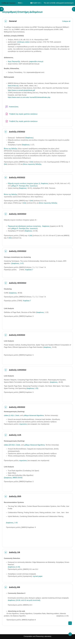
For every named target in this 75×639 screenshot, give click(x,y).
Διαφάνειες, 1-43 (11, 523)
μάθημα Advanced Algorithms (33, 415)
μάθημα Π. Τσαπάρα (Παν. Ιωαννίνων (24, 186)
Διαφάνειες (13, 293)
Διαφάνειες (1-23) (14, 567)
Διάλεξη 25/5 (15, 496)
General (13, 21)
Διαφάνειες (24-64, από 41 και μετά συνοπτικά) (24, 600)
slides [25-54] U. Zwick (12, 445)
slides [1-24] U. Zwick (11, 415)
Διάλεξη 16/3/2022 (17, 214)
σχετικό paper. (38, 576)
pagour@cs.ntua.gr (36, 61)
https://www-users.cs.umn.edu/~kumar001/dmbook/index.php (29, 97)
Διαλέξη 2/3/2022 (17, 132)
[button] (36, 3)
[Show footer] (70, 634)
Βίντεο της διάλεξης (10, 148)
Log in (71, 3)
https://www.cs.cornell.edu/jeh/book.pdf (21, 90)
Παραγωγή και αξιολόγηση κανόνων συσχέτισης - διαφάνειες (29, 226)
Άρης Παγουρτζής (14, 61)
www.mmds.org (13, 85)
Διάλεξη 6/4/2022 (17, 335)
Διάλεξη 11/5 (15, 435)
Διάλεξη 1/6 (14, 552)
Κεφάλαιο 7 (29, 269)
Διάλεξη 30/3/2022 (17, 283)
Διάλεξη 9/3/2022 (17, 177)
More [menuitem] (20, 3)
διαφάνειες (29, 138)
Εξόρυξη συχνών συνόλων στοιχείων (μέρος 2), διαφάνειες (28, 183)
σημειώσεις (23, 424)
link (31, 162)
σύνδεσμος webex (23, 42)
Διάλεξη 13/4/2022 (17, 370)
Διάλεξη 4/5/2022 (17, 407)
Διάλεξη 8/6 (14, 587)
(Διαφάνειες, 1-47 (17, 263)
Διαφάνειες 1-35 (32, 388)
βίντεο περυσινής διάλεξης (32, 164)
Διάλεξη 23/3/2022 (17, 251)
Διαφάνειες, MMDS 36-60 (13, 477)
